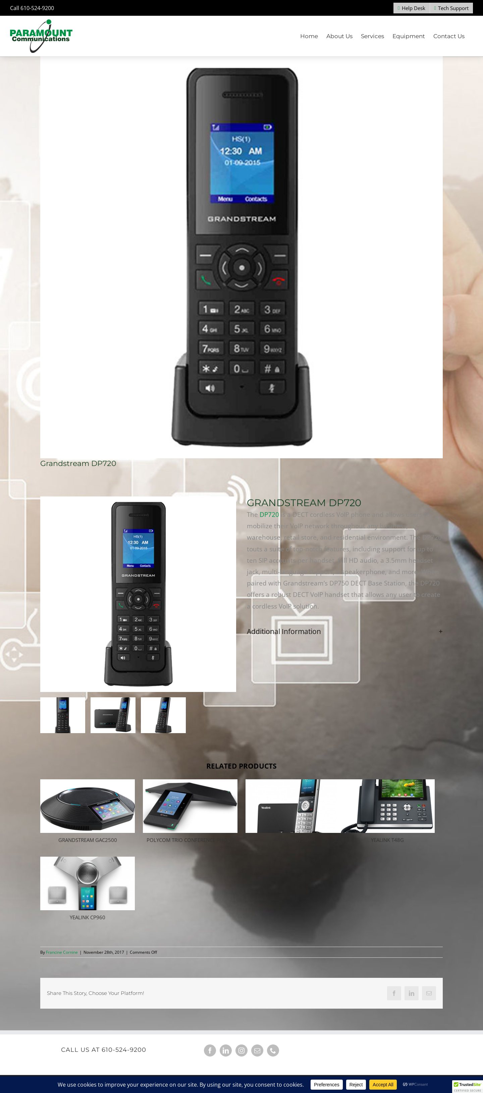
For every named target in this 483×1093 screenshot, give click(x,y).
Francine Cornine (62, 952)
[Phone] (273, 1050)
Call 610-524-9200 (32, 8)
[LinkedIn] (226, 1050)
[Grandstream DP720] (241, 257)
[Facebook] (210, 1050)
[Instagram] (241, 1050)
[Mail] (257, 1050)
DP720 (269, 514)
